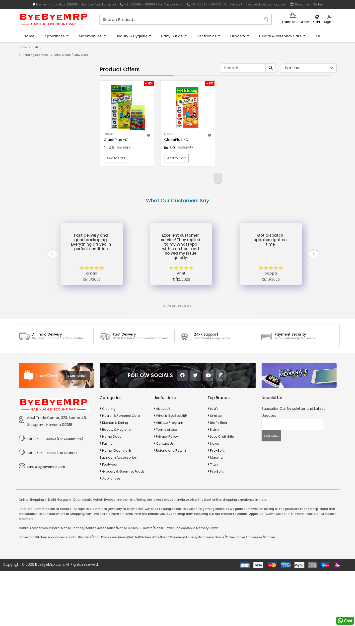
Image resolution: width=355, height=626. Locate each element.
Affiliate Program (169, 477)
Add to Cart (116, 173)
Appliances (55, 36)
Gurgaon (64, 554)
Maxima (216, 512)
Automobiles (90, 36)
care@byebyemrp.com (266, 4)
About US (163, 463)
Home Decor (112, 491)
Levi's (214, 463)
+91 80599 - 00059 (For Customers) (151, 4)
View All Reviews (177, 360)
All (317, 36)
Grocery (238, 36)
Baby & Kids (172, 36)
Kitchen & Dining (115, 477)
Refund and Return (171, 505)
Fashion (108, 498)
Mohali (98, 554)
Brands (35, 94)
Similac (216, 470)
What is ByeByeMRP (171, 470)
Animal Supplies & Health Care (49, 193)
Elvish (214, 484)
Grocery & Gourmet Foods (123, 526)
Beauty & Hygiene (132, 36)
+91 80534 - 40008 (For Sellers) (214, 4)
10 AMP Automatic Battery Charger (56, 130)
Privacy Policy (167, 491)
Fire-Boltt (217, 505)
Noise (214, 498)
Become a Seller (306, 4)
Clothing (109, 463)
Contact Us (165, 498)
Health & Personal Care (281, 36)
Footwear (110, 519)
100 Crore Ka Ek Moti (45, 160)
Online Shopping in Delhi (37, 554)
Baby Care (80, 55)
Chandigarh (82, 554)
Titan (214, 519)
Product (35, 79)
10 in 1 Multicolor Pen (45, 137)
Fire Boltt (216, 526)
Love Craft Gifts (222, 491)
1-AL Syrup (37, 122)
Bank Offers (38, 102)
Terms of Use (166, 484)
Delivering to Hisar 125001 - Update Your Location (74, 4)
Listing (37, 47)
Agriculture (34, 184)
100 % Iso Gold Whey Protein (51, 153)
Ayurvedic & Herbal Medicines (49, 219)
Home (29, 36)
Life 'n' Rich (218, 477)
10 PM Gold (37, 145)
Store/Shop (38, 87)
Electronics (207, 36)
